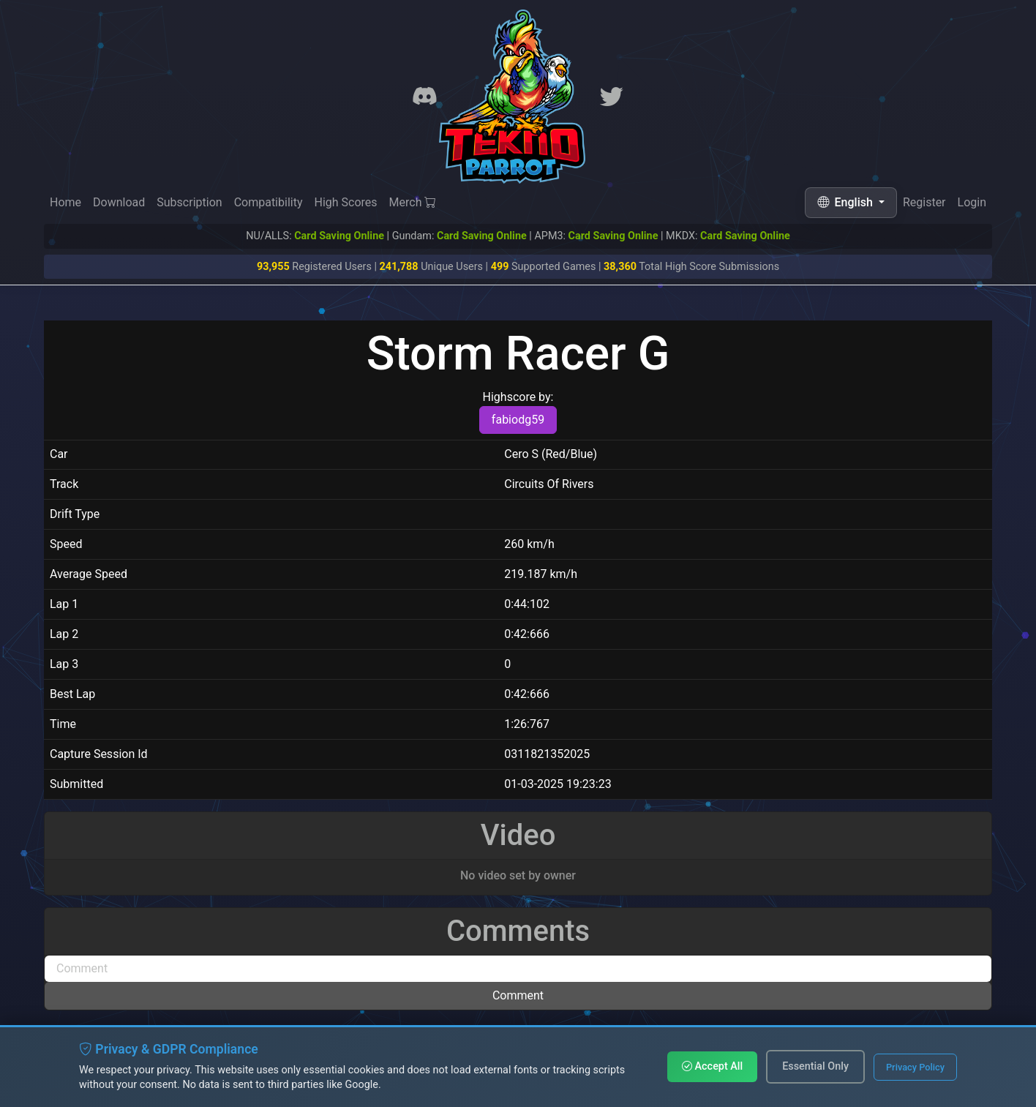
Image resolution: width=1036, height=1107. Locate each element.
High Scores (345, 202)
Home (65, 202)
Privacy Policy (915, 1067)
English (846, 202)
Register (924, 202)
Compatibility (268, 202)
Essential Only (815, 1066)
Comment (518, 995)
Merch (413, 202)
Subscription (189, 202)
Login (972, 202)
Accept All (712, 1066)
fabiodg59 (518, 420)
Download (119, 202)
